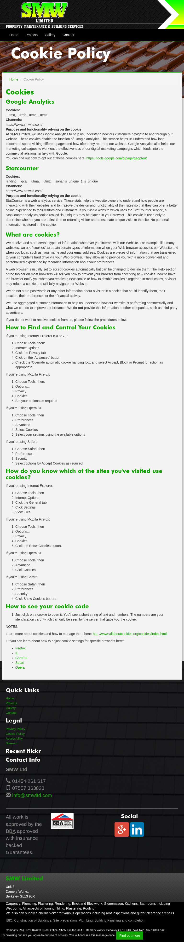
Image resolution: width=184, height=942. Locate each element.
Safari (19, 663)
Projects (31, 35)
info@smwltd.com (32, 795)
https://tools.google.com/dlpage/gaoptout (116, 158)
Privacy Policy (15, 729)
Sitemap (11, 743)
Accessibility (14, 738)
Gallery (50, 35)
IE (16, 653)
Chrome (21, 658)
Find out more (129, 935)
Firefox (20, 648)
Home (13, 35)
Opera (20, 667)
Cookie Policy (15, 733)
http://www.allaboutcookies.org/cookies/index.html (130, 634)
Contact (68, 35)
